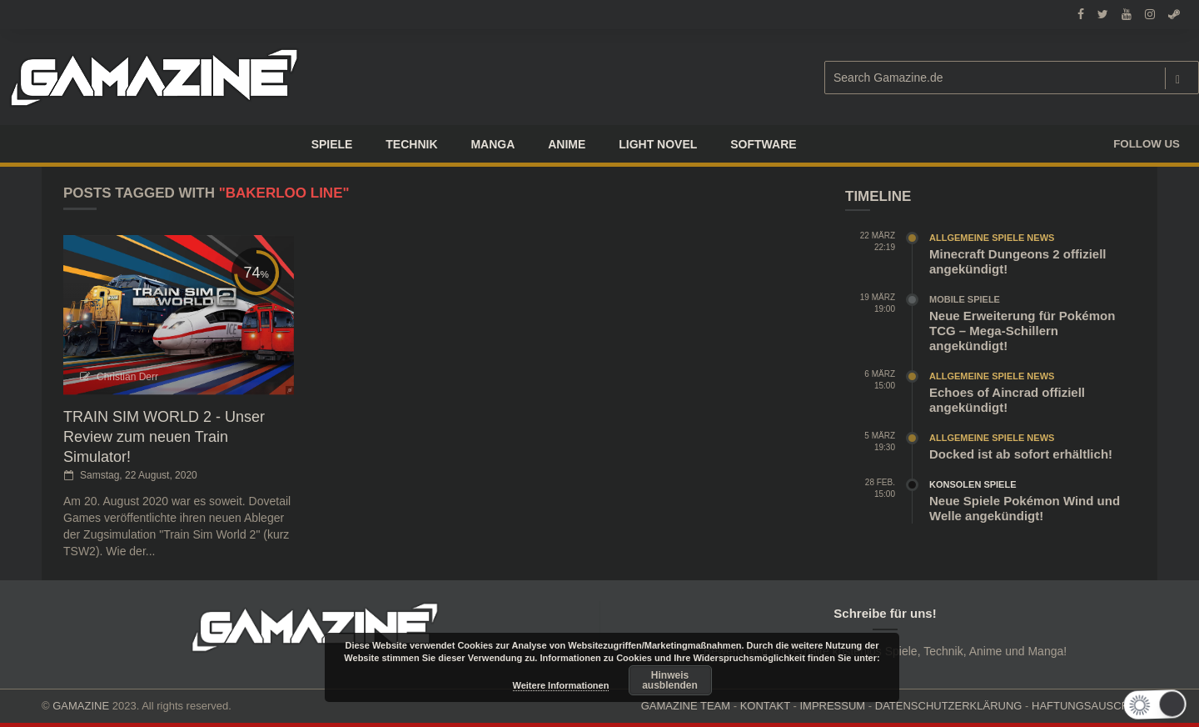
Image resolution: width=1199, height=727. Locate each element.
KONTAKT (765, 705)
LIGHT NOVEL (658, 144)
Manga (492, 144)
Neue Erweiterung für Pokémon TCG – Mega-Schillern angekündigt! (1022, 330)
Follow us (1146, 144)
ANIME (566, 144)
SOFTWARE (763, 144)
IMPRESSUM (832, 705)
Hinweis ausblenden (670, 680)
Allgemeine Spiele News (991, 238)
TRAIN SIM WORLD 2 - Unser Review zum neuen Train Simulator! (164, 437)
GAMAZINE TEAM (685, 705)
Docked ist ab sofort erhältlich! (1020, 454)
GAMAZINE (80, 705)
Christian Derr (127, 377)
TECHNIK (411, 144)
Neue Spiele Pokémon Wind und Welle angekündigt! (1024, 508)
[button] (1156, 704)
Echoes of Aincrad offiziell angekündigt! (1007, 399)
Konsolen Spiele (973, 484)
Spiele (332, 144)
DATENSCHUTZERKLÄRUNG (948, 705)
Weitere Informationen (561, 685)
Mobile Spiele (964, 299)
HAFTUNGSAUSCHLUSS (1094, 705)
